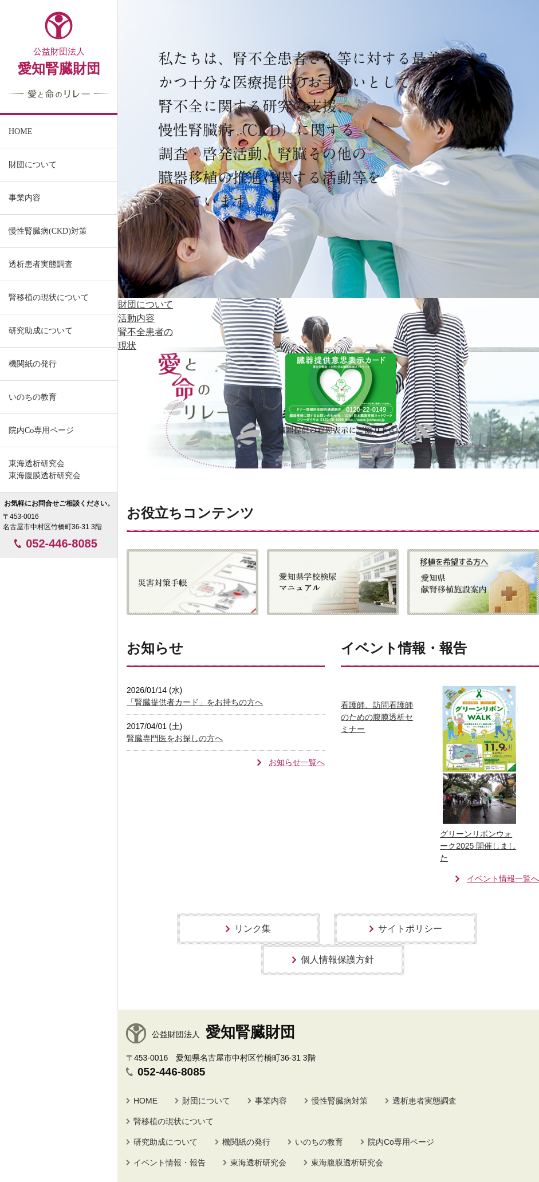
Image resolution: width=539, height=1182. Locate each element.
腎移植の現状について (173, 1121)
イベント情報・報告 (169, 1162)
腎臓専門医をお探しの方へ (175, 738)
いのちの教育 (33, 397)
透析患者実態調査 (424, 1100)
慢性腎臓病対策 (340, 1100)
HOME (145, 1100)
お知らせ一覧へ (297, 762)
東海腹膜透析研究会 (347, 1162)
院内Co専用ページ (41, 430)
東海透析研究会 (258, 1162)
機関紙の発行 (33, 364)
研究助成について (165, 1141)
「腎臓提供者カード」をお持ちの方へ (195, 702)
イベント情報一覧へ (503, 878)
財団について (145, 304)
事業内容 (25, 198)
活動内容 (136, 318)
